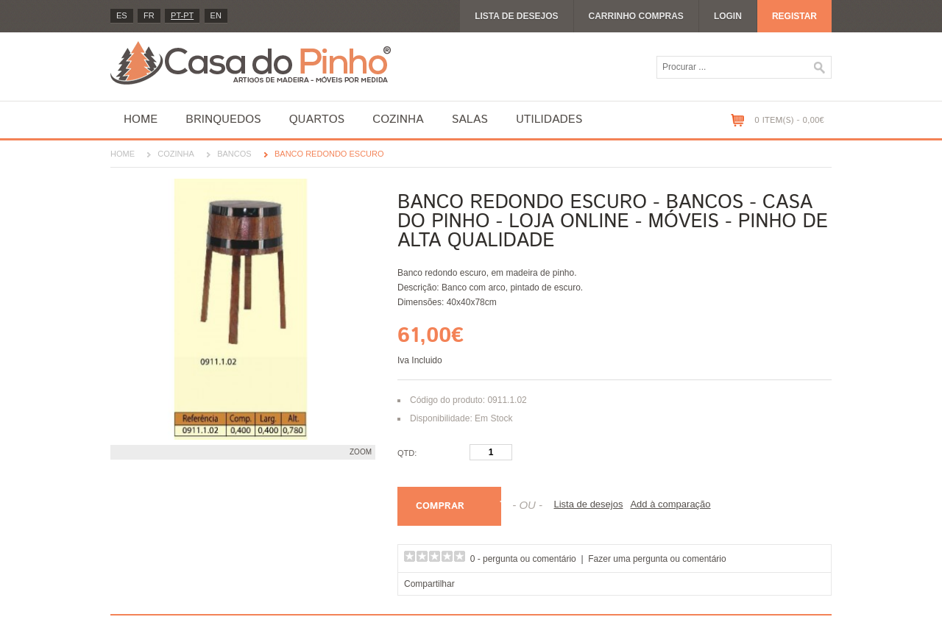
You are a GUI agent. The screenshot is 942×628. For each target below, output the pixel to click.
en (216, 15)
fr (149, 15)
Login (728, 16)
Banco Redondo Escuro (329, 153)
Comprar (440, 506)
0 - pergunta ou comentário (523, 559)
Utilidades (549, 119)
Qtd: (407, 453)
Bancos (234, 153)
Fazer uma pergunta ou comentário (657, 559)
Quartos (317, 119)
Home (140, 119)
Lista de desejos (516, 16)
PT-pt (182, 15)
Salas (470, 119)
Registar (794, 16)
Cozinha (397, 119)
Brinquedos (223, 119)
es (121, 15)
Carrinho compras (636, 16)
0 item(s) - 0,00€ (789, 120)
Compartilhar (429, 584)
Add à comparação (670, 504)
